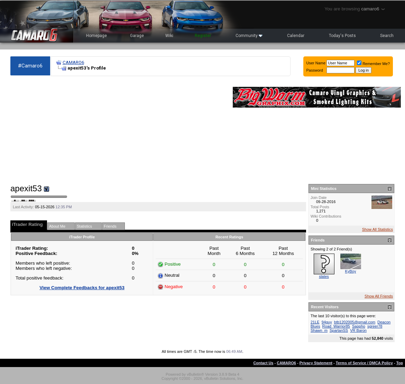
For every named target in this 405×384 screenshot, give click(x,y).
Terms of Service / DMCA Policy (364, 363)
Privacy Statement (316, 363)
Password (314, 70)
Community (249, 35)
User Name (316, 63)
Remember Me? (373, 64)
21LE (315, 322)
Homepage (96, 35)
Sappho (358, 326)
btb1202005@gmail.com (354, 322)
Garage (137, 35)
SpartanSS (339, 330)
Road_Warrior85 (336, 326)
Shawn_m (319, 330)
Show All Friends (379, 296)
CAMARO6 (73, 62)
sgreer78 (374, 326)
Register (203, 35)
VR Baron (358, 330)
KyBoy (350, 271)
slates (324, 276)
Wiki (169, 35)
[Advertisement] (118, 130)
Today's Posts (342, 35)
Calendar (295, 35)
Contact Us (263, 363)
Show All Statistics (377, 229)
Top (399, 363)
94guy (327, 322)
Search (387, 35)
